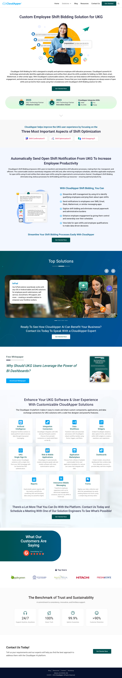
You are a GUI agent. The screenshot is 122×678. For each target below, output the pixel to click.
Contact (63, 671)
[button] (61, 88)
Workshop (71, 671)
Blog (49, 671)
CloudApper (59, 675)
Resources (56, 671)
